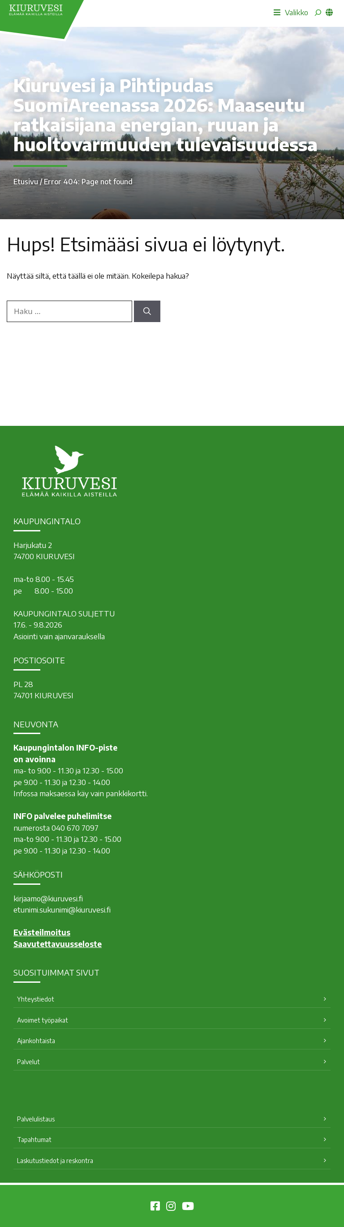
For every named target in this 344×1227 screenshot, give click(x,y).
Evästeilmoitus (41, 932)
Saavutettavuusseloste (57, 944)
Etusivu (25, 181)
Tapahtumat (34, 1139)
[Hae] (147, 311)
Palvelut (28, 1062)
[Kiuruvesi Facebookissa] (155, 1207)
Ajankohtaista (36, 1040)
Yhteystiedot (35, 999)
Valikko (291, 12)
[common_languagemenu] (329, 12)
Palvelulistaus (36, 1119)
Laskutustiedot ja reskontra (55, 1160)
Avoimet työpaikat (42, 1020)
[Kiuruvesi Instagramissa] (171, 1207)
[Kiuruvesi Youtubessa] (188, 1207)
